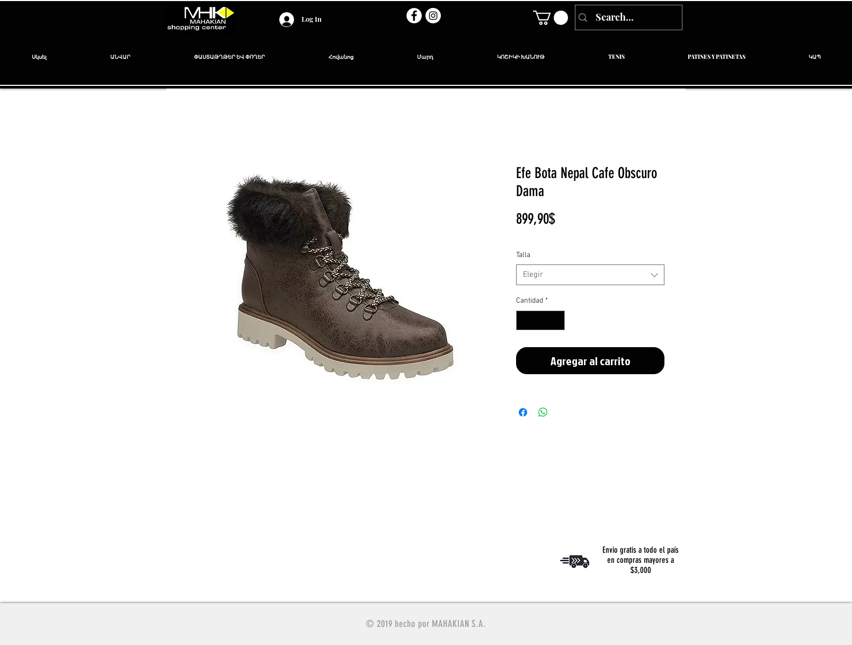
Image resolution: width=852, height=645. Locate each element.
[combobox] (590, 274)
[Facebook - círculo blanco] (414, 15)
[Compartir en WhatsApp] (543, 412)
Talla (523, 255)
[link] (550, 18)
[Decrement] (524, 320)
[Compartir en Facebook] (523, 412)
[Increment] (556, 320)
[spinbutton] (540, 320)
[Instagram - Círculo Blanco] (433, 15)
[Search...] (628, 17)
